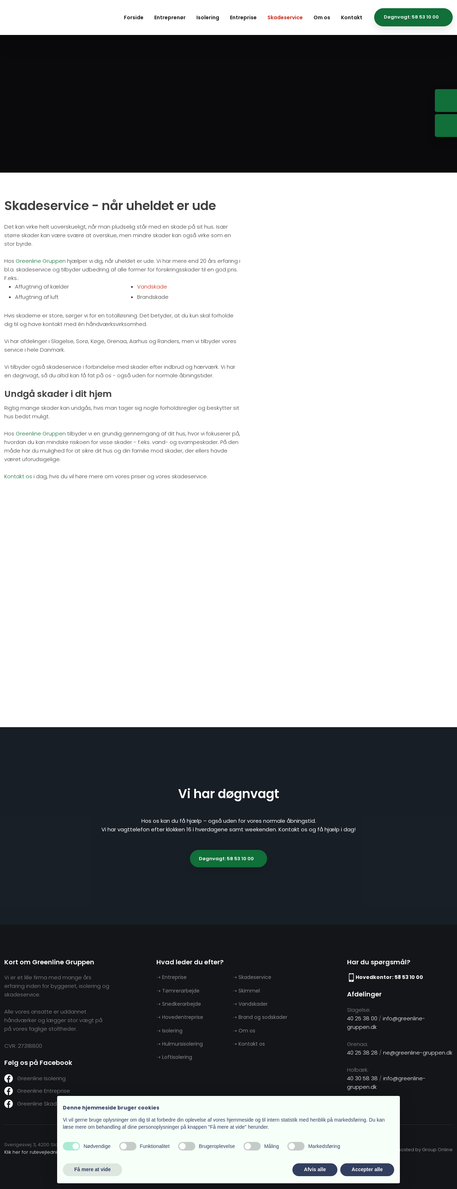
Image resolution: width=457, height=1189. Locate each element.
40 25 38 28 (362, 1052)
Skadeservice (285, 17)
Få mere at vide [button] (92, 1169)
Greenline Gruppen (41, 261)
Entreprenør (170, 17)
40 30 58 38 (362, 1078)
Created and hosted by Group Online (410, 1149)
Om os (321, 17)
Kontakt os (18, 476)
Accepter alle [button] (367, 1169)
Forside (134, 17)
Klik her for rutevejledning (33, 1152)
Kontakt (351, 17)
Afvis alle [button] (315, 1169)
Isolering (207, 17)
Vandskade (152, 286)
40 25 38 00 (362, 1018)
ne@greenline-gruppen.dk (417, 1052)
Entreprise (243, 17)
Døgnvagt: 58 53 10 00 (226, 858)
